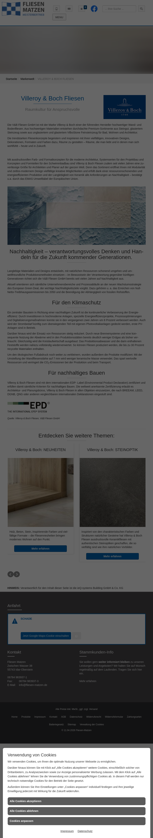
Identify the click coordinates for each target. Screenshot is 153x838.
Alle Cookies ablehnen (24, 810)
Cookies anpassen (21, 820)
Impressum (67, 831)
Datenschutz (85, 831)
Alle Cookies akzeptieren (25, 801)
